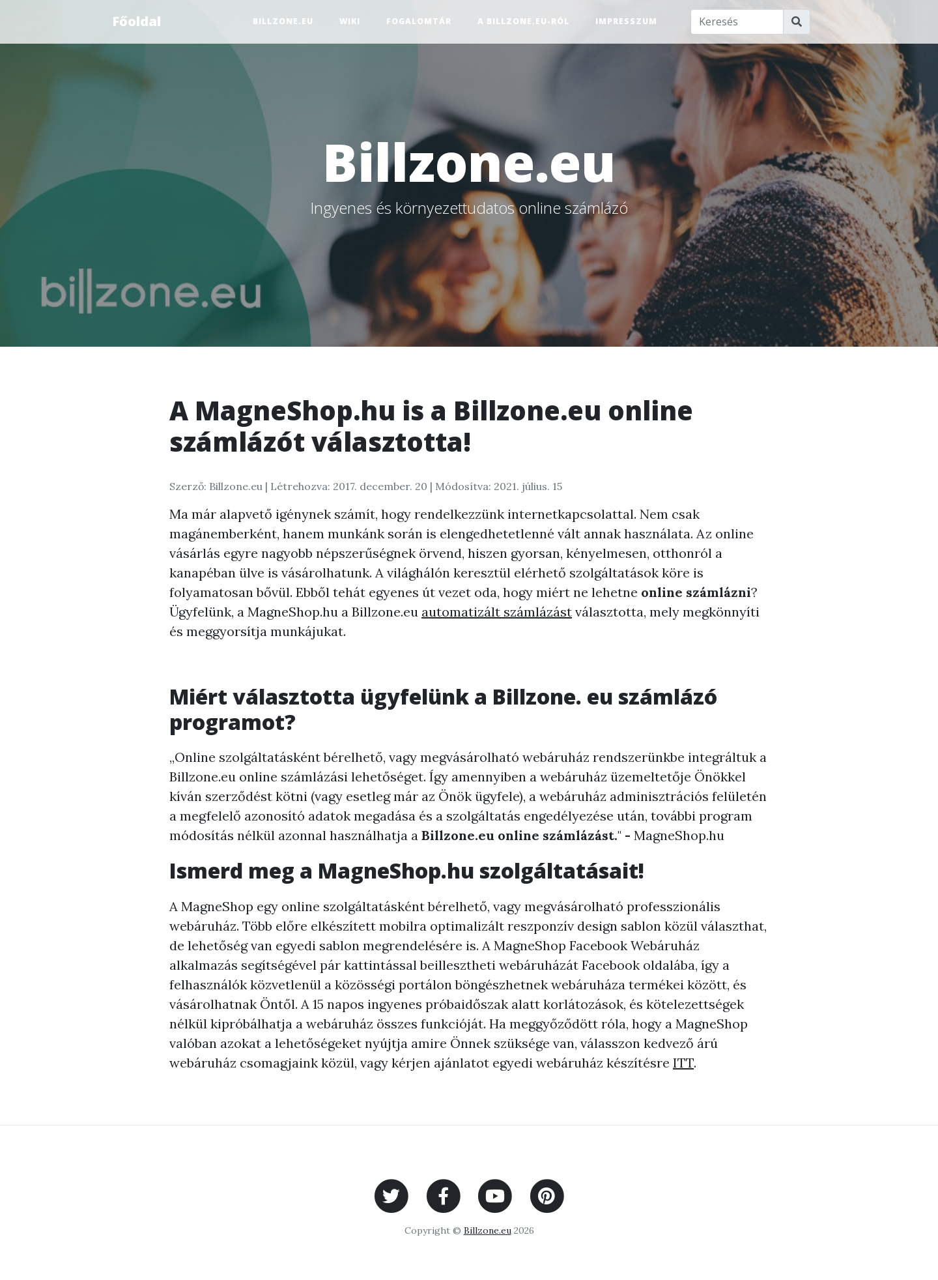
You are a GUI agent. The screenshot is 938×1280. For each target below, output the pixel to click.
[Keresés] (737, 22)
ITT (683, 1063)
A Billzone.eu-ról (523, 21)
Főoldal (136, 21)
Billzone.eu (283, 21)
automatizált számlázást (496, 612)
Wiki (349, 21)
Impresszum (626, 21)
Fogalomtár (418, 21)
